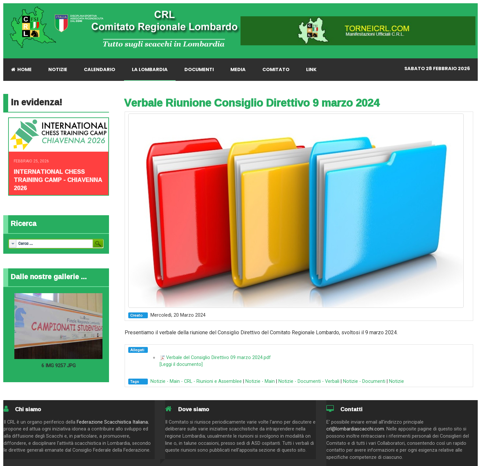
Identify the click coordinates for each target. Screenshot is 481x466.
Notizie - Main (260, 381)
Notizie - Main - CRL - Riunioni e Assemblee (196, 381)
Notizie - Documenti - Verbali (308, 381)
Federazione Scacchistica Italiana (112, 422)
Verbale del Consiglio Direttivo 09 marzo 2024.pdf (218, 357)
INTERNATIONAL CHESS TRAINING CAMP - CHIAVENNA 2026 (58, 179)
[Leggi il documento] (181, 364)
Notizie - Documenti (364, 381)
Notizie (396, 381)
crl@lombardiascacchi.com (355, 429)
